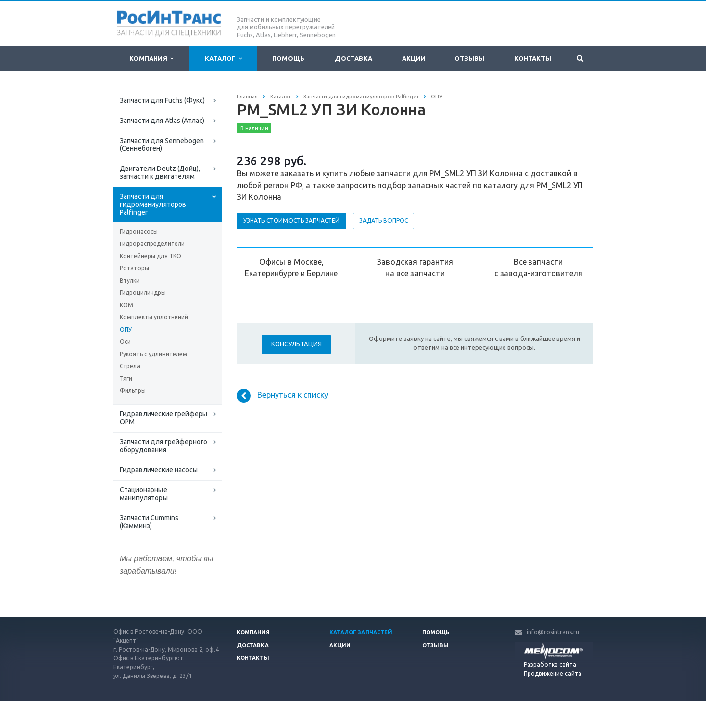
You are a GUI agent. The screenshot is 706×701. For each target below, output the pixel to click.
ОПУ (126, 329)
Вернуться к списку (282, 396)
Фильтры (133, 390)
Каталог (223, 58)
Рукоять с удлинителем (153, 354)
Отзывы (469, 58)
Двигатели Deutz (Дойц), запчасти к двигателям (160, 172)
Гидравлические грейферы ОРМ (163, 418)
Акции (414, 58)
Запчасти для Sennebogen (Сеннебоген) (162, 144)
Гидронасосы (139, 231)
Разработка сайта (550, 664)
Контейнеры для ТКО (150, 256)
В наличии (254, 128)
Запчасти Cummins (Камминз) (149, 522)
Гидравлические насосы (159, 470)
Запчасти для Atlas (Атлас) (162, 120)
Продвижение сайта (552, 673)
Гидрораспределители (152, 244)
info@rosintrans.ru (553, 632)
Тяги (126, 378)
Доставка (353, 58)
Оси (125, 341)
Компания (151, 58)
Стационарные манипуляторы (144, 494)
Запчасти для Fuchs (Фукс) (162, 100)
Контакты (532, 58)
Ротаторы (134, 268)
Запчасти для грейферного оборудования (163, 446)
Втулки (130, 280)
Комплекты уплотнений (154, 317)
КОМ (126, 305)
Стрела (130, 366)
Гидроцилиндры (143, 293)
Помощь (288, 58)
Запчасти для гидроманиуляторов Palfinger (153, 204)
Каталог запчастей (360, 632)
